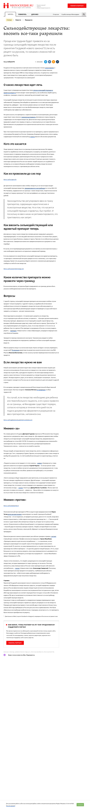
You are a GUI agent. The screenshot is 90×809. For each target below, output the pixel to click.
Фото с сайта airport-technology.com (14, 268)
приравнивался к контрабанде (35, 188)
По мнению (15, 350)
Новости (18, 20)
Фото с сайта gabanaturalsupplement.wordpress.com (18, 420)
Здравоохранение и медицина (22, 652)
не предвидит (41, 390)
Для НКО (34, 14)
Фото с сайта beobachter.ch (11, 505)
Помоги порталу (77, 6)
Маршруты (28, 20)
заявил (39, 463)
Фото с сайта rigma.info (10, 179)
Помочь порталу (15, 643)
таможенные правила (28, 117)
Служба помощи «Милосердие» (70, 14)
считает (53, 536)
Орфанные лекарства (49, 652)
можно (32, 137)
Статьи (9, 20)
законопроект (49, 68)
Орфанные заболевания (37, 652)
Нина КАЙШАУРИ (9, 62)
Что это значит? (10, 806)
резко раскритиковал (15, 514)
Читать (10, 14)
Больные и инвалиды (9, 652)
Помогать (22, 14)
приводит (13, 331)
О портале (56, 14)
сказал (20, 488)
